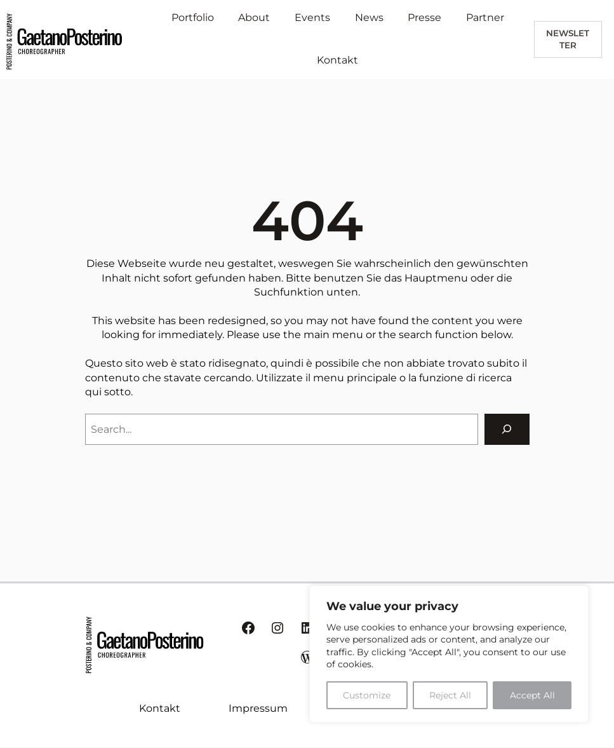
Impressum (258, 708)
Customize (366, 695)
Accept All (532, 695)
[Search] (507, 429)
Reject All (450, 695)
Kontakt (159, 708)
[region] (449, 654)
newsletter (567, 39)
